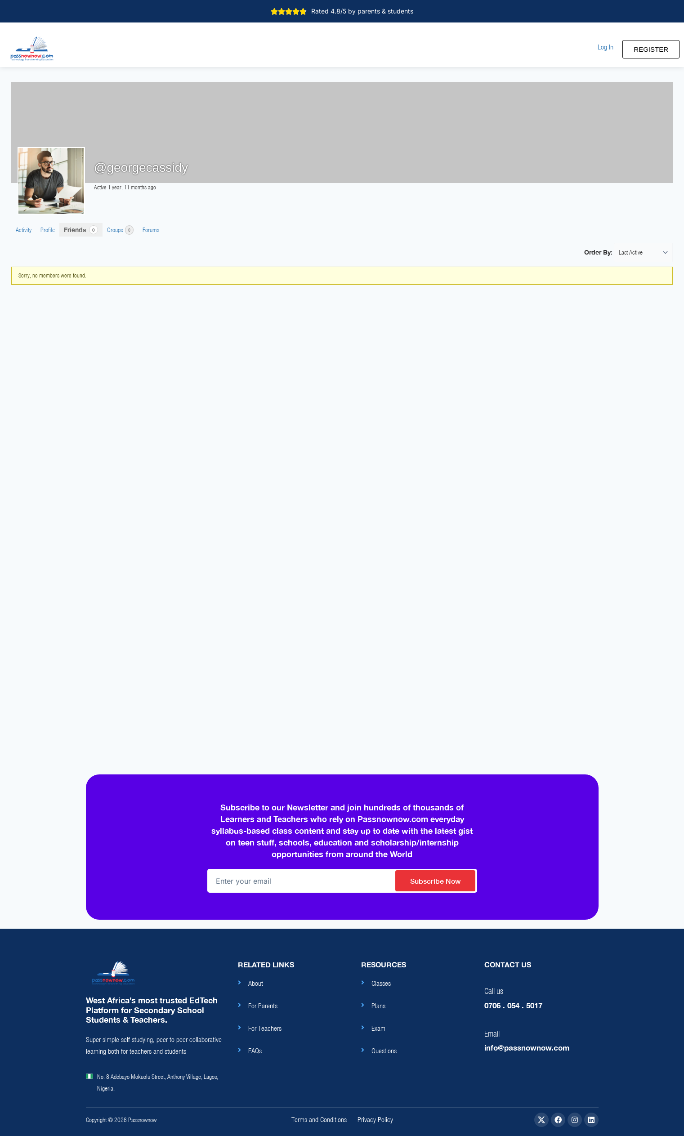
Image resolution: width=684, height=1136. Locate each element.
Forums (151, 229)
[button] (605, 47)
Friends (81, 229)
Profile (47, 229)
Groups (120, 230)
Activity (23, 229)
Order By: (598, 252)
